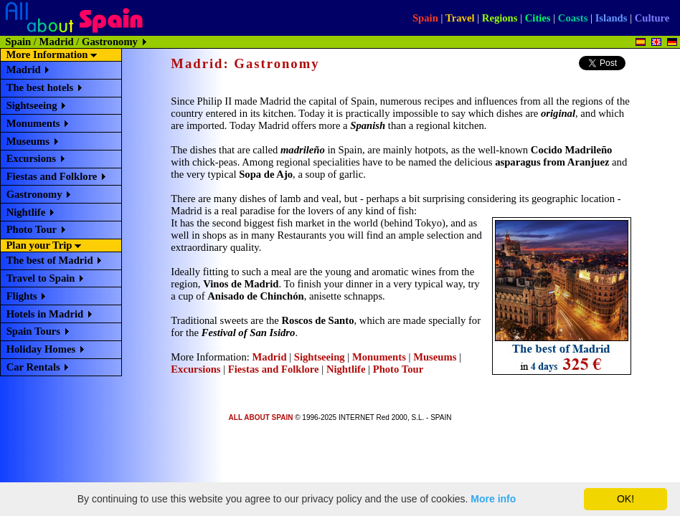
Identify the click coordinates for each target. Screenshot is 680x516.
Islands (611, 18)
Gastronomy (34, 194)
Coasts (573, 18)
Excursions (31, 158)
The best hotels (40, 87)
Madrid (56, 41)
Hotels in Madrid (44, 314)
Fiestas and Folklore (52, 176)
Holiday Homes (41, 349)
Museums (27, 141)
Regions (500, 18)
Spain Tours (33, 331)
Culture (652, 18)
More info (493, 499)
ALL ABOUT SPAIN (261, 417)
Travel (459, 18)
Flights (21, 296)
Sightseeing (31, 105)
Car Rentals (33, 367)
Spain (425, 18)
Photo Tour (31, 229)
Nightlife (26, 212)
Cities (538, 18)
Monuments (33, 123)
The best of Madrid (49, 260)
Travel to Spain (40, 278)
